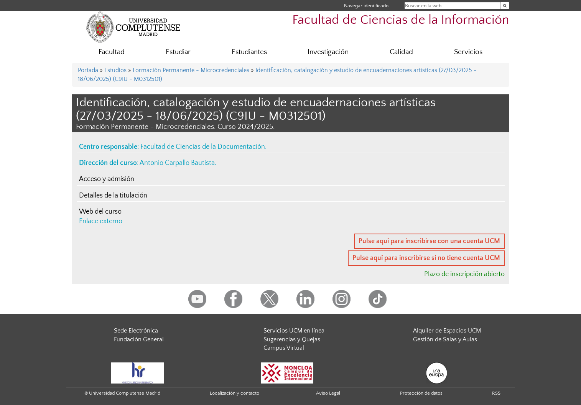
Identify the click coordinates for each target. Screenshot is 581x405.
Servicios (468, 52)
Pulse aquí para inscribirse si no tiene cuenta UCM (426, 258)
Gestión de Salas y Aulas (445, 339)
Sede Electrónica (136, 330)
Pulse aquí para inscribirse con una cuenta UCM (429, 241)
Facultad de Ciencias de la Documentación (202, 147)
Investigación (328, 52)
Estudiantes (249, 52)
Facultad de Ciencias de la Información (400, 20)
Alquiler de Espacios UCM (447, 330)
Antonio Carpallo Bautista (177, 163)
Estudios (115, 70)
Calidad (401, 52)
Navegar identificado (366, 5)
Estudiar (178, 52)
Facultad (112, 52)
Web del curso (100, 212)
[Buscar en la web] (504, 5)
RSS (496, 393)
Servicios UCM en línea (293, 330)
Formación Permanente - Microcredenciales (191, 70)
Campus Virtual (283, 347)
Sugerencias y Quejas (291, 339)
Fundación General (139, 339)
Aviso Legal (328, 393)
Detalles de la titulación (113, 195)
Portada (88, 70)
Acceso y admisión (106, 179)
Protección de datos (421, 393)
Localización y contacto (234, 393)
